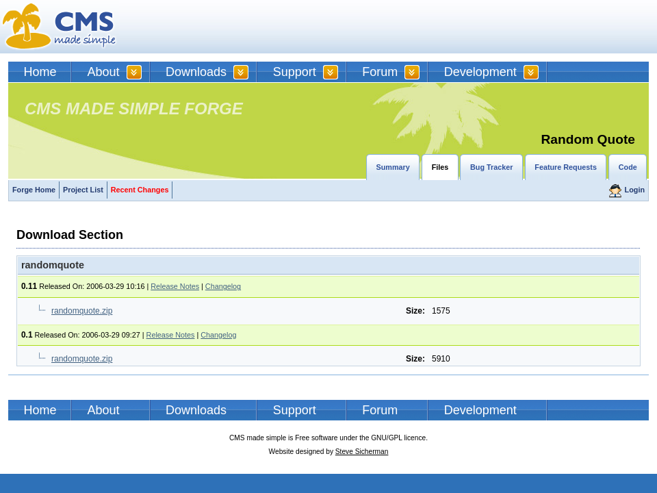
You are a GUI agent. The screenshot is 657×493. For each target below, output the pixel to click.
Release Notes (175, 286)
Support (294, 72)
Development (480, 72)
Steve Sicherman (362, 451)
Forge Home (33, 190)
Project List (83, 190)
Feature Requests (565, 167)
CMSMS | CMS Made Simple (59, 26)
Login (635, 190)
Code (628, 167)
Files (440, 167)
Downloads (196, 72)
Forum (380, 72)
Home (40, 72)
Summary (393, 167)
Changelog (223, 286)
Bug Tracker (491, 167)
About (104, 72)
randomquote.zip (81, 311)
